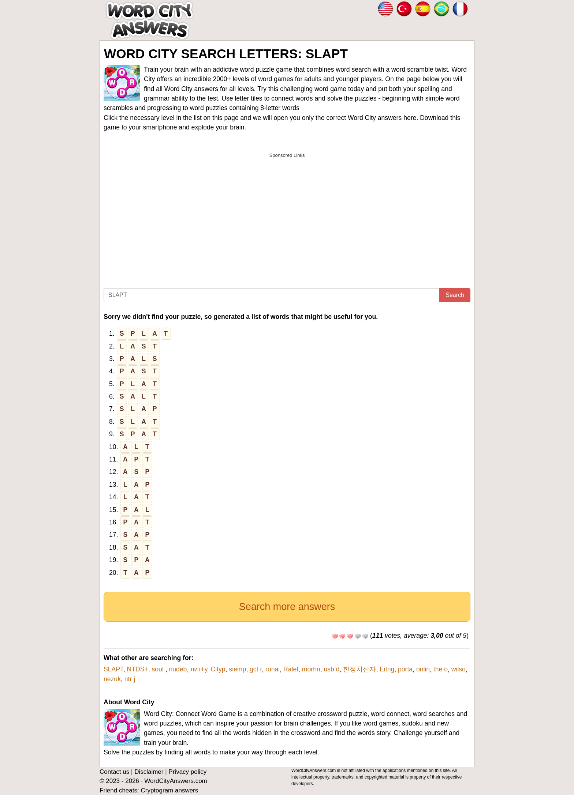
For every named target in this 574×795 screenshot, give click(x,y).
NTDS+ (137, 669)
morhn (311, 669)
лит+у (198, 669)
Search (455, 295)
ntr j (129, 679)
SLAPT (113, 669)
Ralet (290, 669)
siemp (237, 669)
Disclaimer (148, 771)
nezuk (112, 679)
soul (158, 669)
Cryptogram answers (169, 790)
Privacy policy (187, 771)
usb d (332, 669)
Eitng (387, 669)
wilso (458, 669)
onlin (423, 669)
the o (440, 669)
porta (405, 669)
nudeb (178, 669)
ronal (272, 669)
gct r (256, 669)
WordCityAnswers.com (175, 780)
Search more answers (287, 606)
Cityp (217, 669)
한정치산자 (359, 669)
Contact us (114, 771)
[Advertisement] (287, 213)
